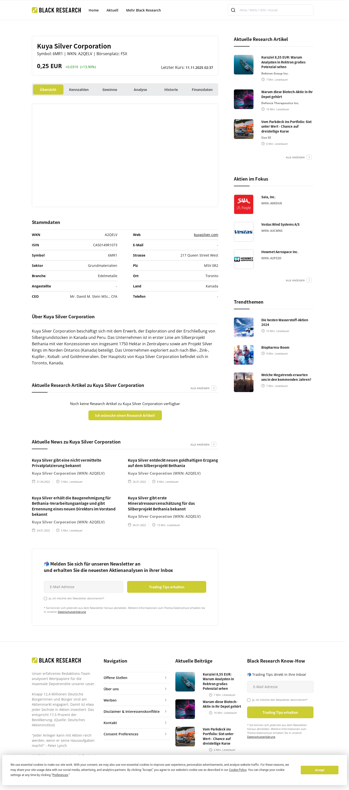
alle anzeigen (200, 388)
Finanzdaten (202, 89)
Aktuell (112, 10)
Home (94, 10)
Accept (319, 770)
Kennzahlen (79, 89)
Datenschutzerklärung (72, 612)
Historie (171, 89)
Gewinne (109, 89)
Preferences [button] (60, 775)
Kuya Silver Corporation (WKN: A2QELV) (68, 473)
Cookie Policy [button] (237, 770)
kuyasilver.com (206, 234)
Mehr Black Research (143, 10)
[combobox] (270, 10)
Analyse (140, 89)
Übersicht (48, 89)
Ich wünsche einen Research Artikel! (125, 415)
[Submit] (234, 10)
